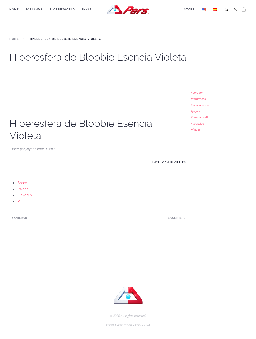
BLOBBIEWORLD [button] (62, 9)
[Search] (226, 9)
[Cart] (244, 9)
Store (189, 9)
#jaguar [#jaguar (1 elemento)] (195, 111)
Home (14, 9)
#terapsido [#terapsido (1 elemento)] (197, 123)
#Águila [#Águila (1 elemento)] (195, 129)
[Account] (235, 9)
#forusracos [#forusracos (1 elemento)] (198, 98)
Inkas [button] (87, 9)
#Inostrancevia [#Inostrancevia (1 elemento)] (200, 105)
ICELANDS (34, 9)
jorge (28, 148)
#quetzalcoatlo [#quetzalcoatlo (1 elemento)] (200, 117)
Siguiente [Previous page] (176, 217)
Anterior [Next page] (19, 217)
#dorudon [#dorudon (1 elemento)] (197, 92)
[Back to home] (128, 9)
